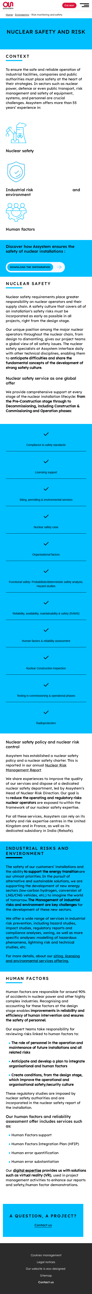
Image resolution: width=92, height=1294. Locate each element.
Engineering (22, 14)
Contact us (43, 1225)
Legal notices (46, 1262)
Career (69, 5)
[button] (84, 5)
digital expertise (27, 1170)
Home (9, 14)
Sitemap (46, 1275)
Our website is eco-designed (46, 1269)
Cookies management (46, 1255)
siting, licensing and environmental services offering (43, 958)
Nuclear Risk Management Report (36, 767)
